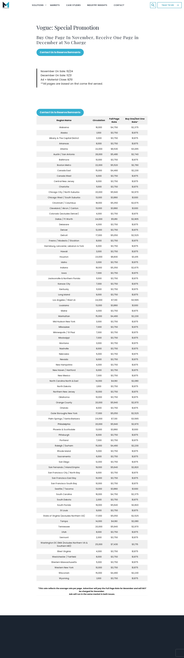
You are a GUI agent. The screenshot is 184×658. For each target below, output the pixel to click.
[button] (153, 5)
